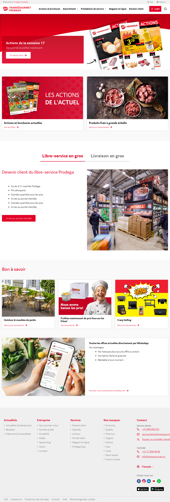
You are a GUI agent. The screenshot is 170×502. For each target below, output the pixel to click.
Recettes (10, 429)
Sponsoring (45, 442)
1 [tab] (143, 62)
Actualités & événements (19, 425)
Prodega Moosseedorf (21, 2)
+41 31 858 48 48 (151, 451)
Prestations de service (92, 8)
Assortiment (69, 8)
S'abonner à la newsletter (18, 433)
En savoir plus (18, 55)
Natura (109, 442)
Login (157, 8)
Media (42, 438)
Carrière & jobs (46, 429)
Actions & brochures (49, 8)
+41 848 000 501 (150, 429)
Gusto (42, 446)
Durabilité (44, 433)
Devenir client (136, 8)
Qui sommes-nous (48, 425)
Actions (76, 433)
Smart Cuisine (113, 459)
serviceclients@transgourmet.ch (154, 434)
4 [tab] (155, 62)
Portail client (78, 438)
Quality (109, 429)
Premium (110, 433)
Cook (108, 450)
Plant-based (112, 455)
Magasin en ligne (117, 8)
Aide (151, 2)
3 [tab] (151, 62)
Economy (110, 425)
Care (108, 446)
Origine (109, 438)
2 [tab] (147, 62)
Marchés (76, 429)
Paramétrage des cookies (82, 499)
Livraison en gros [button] (107, 155)
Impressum (16, 499)
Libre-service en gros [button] (62, 155)
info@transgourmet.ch (153, 456)
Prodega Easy (79, 446)
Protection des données (37, 499)
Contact (43, 450)
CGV (6, 499)
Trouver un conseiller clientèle (154, 439)
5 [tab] (159, 62)
